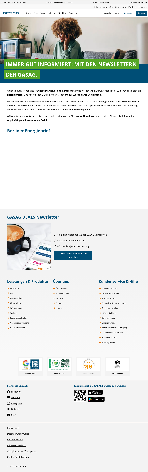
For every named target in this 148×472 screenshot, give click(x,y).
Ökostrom (13, 288)
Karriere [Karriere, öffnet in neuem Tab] (132, 7)
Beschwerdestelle (108, 337)
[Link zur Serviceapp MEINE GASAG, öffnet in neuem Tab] (80, 396)
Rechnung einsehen (108, 308)
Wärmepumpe (14, 308)
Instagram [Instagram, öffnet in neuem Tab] (14, 403)
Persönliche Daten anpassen (112, 303)
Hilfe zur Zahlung (107, 313)
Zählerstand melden (109, 293)
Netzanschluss (15, 298)
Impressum (13, 427)
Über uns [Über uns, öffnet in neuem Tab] (143, 7)
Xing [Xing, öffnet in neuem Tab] (11, 415)
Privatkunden (100, 7)
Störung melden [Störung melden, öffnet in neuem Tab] (107, 342)
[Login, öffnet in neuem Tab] (141, 13)
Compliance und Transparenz (22, 451)
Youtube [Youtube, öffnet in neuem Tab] (13, 398)
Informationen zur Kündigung (113, 327)
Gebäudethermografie (18, 322)
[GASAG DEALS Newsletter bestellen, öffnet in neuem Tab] (73, 255)
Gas (10, 293)
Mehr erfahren (30, 373)
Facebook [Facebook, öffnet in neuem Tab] (14, 392)
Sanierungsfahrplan (17, 318)
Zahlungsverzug (107, 318)
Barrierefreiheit (15, 439)
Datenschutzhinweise (18, 433)
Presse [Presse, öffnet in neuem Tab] (57, 303)
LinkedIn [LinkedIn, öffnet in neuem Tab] (13, 409)
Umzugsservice (107, 322)
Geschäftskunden (117, 7)
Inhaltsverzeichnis (16, 445)
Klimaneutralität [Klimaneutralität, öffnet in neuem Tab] (61, 293)
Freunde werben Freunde (111, 332)
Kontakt (116, 13)
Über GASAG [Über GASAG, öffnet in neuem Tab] (60, 288)
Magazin (107, 13)
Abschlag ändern (107, 298)
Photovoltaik (14, 303)
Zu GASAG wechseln (109, 288)
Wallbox (12, 313)
